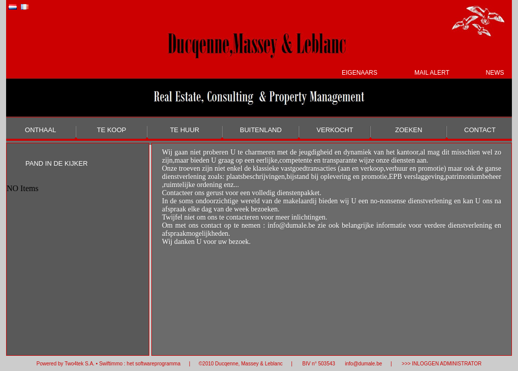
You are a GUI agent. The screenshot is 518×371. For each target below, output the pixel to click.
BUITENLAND (260, 130)
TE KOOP (111, 130)
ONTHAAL (40, 130)
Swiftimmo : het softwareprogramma (139, 363)
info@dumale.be (363, 363)
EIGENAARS (359, 72)
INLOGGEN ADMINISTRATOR (446, 363)
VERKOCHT (334, 130)
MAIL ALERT (431, 72)
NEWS (494, 72)
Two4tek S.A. (79, 363)
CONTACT (480, 130)
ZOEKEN (408, 130)
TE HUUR (185, 130)
